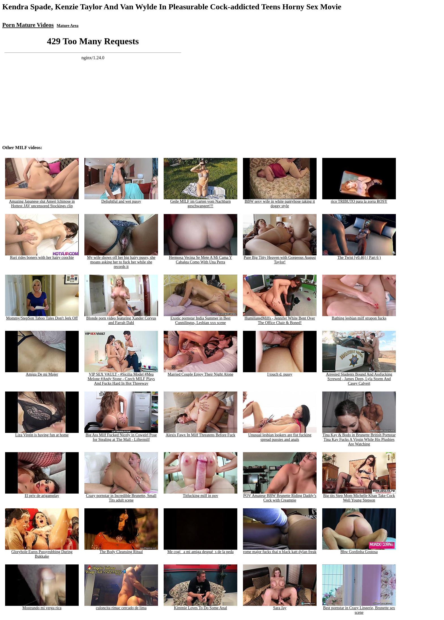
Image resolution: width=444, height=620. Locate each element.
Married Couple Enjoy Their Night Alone (200, 372)
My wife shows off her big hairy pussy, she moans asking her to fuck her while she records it (121, 260)
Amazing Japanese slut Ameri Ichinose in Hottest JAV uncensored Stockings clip (42, 202)
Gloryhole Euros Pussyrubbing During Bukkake (42, 552)
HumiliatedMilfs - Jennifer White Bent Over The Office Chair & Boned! (280, 319)
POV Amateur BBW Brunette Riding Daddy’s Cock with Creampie (280, 496)
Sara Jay (280, 606)
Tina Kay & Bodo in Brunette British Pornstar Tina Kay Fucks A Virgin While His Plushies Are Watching (359, 437)
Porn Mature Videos (28, 25)
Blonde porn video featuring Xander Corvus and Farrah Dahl (121, 319)
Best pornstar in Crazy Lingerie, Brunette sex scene (359, 608)
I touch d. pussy (280, 372)
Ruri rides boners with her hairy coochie (42, 256)
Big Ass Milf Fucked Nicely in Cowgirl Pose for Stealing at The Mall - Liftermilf (121, 435)
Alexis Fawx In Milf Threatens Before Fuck (200, 433)
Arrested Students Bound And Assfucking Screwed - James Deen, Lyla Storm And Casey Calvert (359, 377)
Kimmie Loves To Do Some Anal (200, 606)
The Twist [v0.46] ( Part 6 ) (359, 256)
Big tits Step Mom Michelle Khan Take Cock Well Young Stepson (359, 496)
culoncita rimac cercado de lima (121, 606)
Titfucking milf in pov (200, 494)
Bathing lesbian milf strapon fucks (359, 316)
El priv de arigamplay (42, 494)
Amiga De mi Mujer (42, 372)
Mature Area (67, 26)
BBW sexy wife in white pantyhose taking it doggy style (280, 202)
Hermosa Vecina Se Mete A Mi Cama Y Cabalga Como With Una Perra (200, 258)
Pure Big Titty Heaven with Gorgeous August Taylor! (280, 258)
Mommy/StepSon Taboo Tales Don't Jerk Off (42, 316)
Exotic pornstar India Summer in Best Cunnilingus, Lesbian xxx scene (200, 319)
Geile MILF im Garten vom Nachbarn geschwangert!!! (200, 202)
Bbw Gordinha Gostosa (359, 550)
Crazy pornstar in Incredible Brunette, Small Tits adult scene (121, 496)
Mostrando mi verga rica (42, 606)
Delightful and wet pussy (121, 200)
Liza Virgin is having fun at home (42, 433)
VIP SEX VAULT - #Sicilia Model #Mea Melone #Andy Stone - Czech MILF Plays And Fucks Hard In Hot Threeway (121, 377)
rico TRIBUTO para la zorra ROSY (359, 200)
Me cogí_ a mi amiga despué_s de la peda (200, 550)
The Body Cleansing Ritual (121, 550)
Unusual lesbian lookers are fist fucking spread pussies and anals (280, 435)
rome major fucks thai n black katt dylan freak (280, 550)
